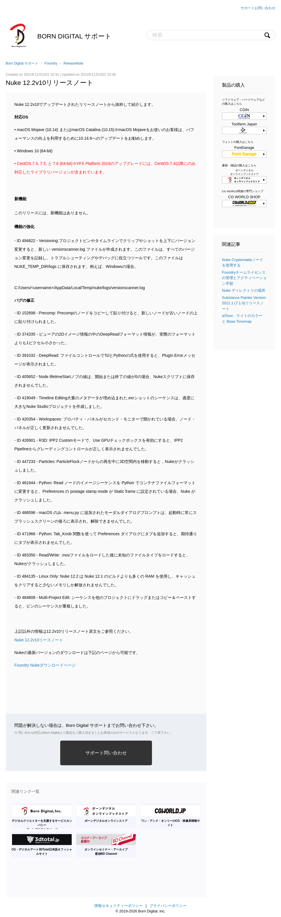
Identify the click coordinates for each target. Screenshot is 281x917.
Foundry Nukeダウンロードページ (45, 665)
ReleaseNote (73, 63)
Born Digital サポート (74, 36)
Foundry (50, 63)
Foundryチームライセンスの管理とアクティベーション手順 (244, 278)
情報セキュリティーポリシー (118, 906)
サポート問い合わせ (106, 752)
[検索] (210, 35)
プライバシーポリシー (168, 906)
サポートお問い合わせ (258, 8)
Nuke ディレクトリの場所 (243, 290)
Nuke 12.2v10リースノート (38, 640)
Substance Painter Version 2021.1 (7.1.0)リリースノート (244, 303)
